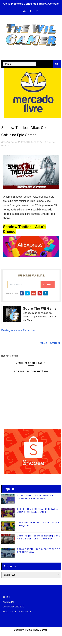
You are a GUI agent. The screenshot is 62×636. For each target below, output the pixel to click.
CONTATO (8, 602)
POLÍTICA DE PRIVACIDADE (17, 611)
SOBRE (7, 597)
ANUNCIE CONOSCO (13, 606)
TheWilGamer (40, 630)
